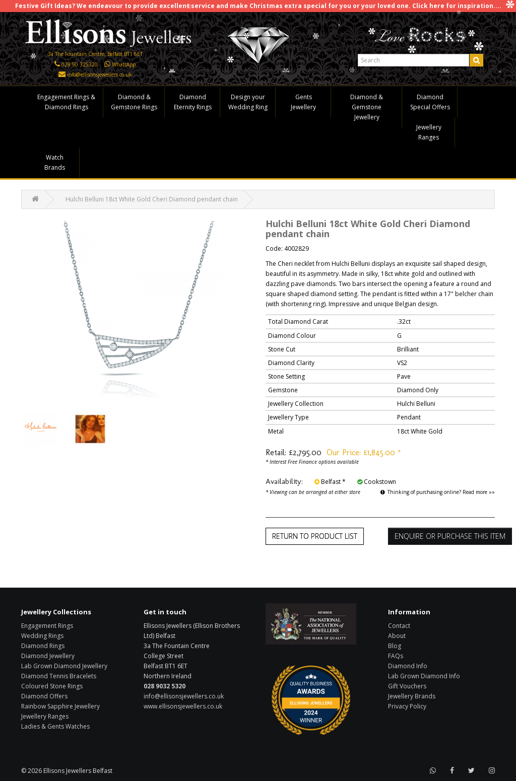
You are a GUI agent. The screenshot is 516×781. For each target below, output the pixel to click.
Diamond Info (407, 666)
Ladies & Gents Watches (55, 726)
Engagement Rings (47, 625)
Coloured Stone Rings (52, 686)
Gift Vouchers (407, 686)
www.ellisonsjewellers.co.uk (183, 706)
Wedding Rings (42, 635)
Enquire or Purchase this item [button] (450, 536)
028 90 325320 (79, 64)
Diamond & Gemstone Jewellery (366, 107)
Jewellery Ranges (428, 132)
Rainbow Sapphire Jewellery (60, 706)
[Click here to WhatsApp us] (107, 64)
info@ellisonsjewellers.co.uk (99, 74)
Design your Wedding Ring (248, 102)
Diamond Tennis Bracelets (58, 676)
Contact (399, 625)
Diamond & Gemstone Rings (134, 102)
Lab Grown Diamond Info (424, 676)
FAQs (395, 656)
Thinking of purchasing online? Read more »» (437, 491)
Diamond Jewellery (48, 656)
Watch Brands (54, 162)
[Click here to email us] (62, 74)
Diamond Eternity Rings (193, 102)
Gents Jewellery (303, 102)
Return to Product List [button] (314, 536)
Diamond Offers (44, 696)
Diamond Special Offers (430, 102)
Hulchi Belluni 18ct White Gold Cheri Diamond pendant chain (152, 199)
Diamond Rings (42, 646)
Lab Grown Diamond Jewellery (64, 666)
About (397, 635)
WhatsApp (124, 64)
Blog (394, 646)
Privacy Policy (407, 706)
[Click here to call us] (57, 64)
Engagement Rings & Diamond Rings (66, 102)
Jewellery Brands (411, 696)
